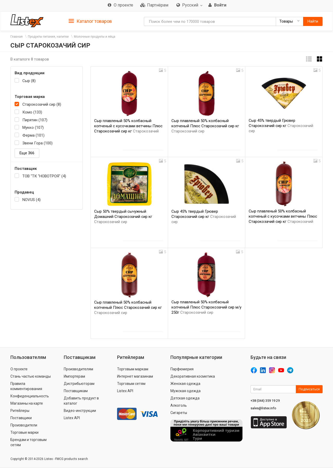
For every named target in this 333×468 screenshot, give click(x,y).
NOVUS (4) (31, 199)
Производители (23, 425)
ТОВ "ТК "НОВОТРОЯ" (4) (44, 176)
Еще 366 (27, 153)
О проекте (19, 369)
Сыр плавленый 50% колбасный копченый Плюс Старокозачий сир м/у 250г (206, 307)
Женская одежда (185, 384)
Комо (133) (32, 112)
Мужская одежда (185, 391)
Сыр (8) (29, 80)
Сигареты (178, 413)
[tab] (90, 21)
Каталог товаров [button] (90, 21)
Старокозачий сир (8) (41, 104)
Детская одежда (185, 398)
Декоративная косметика (192, 376)
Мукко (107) (33, 127)
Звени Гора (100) (37, 143)
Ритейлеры (19, 411)
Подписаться (309, 389)
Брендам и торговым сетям (28, 442)
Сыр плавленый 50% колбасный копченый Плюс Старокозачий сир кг (205, 125)
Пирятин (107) (34, 120)
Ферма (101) (33, 135)
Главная (16, 36)
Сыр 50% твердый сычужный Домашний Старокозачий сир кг (123, 216)
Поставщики (21, 418)
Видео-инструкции (80, 411)
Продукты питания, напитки (48, 36)
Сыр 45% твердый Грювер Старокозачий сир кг (281, 125)
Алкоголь (178, 405)
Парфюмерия (182, 369)
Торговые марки (24, 432)
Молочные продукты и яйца (94, 36)
